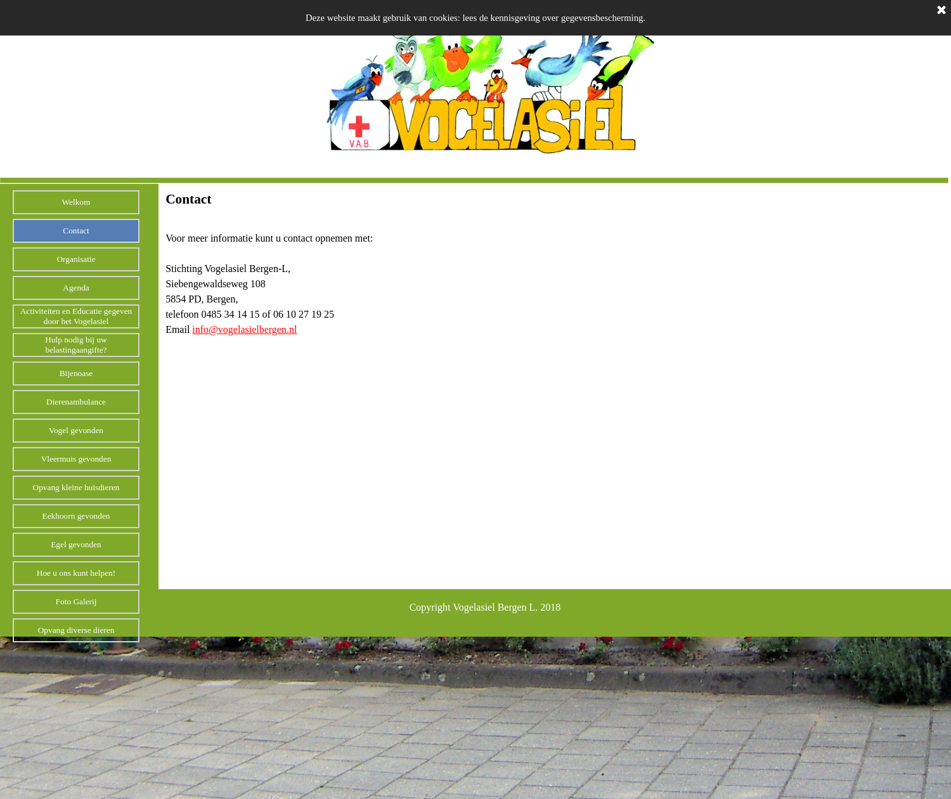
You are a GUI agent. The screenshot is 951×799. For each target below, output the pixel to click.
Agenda (76, 287)
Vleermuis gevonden (76, 459)
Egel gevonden (76, 544)
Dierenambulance (76, 401)
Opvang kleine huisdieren (76, 487)
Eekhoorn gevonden (76, 516)
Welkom (76, 202)
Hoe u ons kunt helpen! (76, 573)
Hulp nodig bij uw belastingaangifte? (76, 344)
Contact (76, 230)
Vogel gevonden (76, 430)
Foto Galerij (76, 601)
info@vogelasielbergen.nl (244, 329)
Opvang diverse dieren (76, 630)
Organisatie (75, 259)
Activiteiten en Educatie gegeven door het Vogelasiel (76, 316)
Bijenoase (76, 373)
